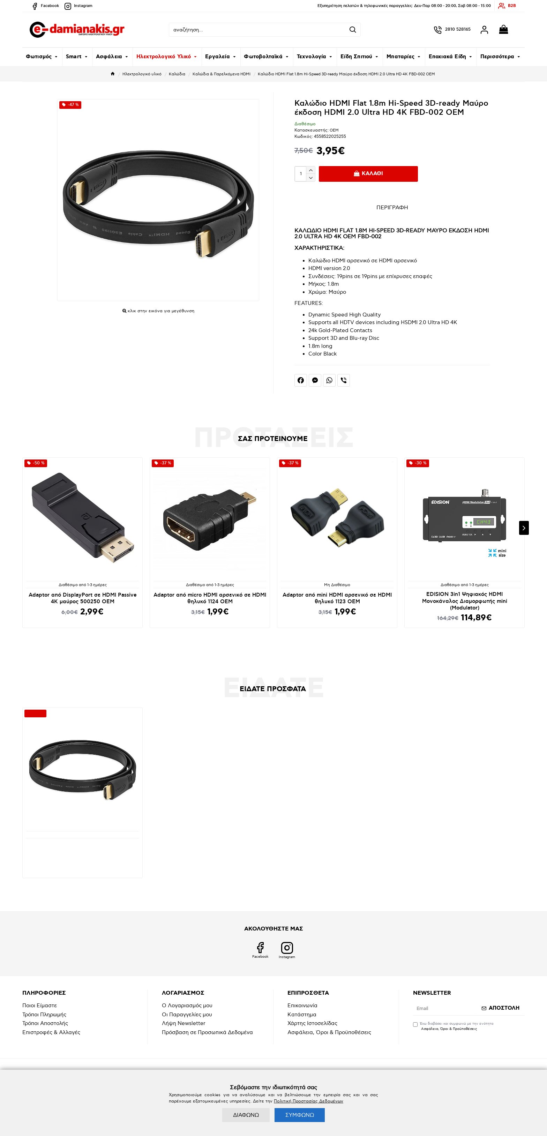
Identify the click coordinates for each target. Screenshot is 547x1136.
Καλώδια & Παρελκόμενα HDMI (221, 74)
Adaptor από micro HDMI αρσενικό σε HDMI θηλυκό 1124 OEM (209, 598)
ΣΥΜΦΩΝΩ (299, 1115)
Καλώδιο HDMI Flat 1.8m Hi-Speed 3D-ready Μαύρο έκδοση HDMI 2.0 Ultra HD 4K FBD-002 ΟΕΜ (82, 851)
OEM (334, 130)
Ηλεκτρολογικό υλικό (142, 74)
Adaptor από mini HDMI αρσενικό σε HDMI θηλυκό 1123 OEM (337, 598)
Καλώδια (177, 74)
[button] (524, 528)
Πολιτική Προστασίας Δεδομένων (308, 1101)
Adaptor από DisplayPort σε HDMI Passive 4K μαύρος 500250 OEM (83, 598)
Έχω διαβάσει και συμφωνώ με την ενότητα (453, 1027)
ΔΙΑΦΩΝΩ (246, 1115)
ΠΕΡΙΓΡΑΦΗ (392, 207)
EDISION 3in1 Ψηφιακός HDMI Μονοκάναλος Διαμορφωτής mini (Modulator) (464, 601)
